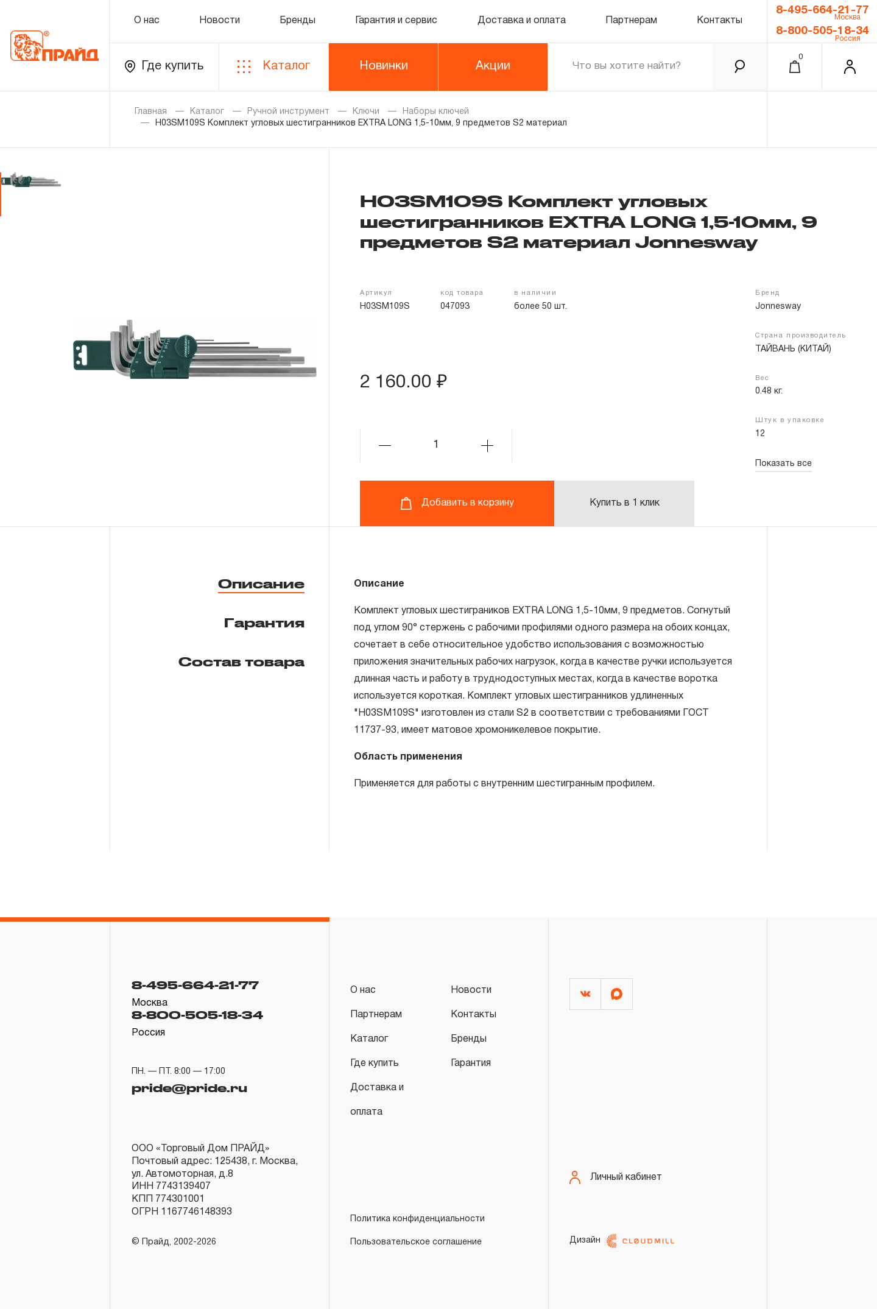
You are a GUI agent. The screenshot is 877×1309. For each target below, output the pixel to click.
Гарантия (264, 622)
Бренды (297, 20)
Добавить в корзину (457, 503)
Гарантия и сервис (396, 20)
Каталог (274, 66)
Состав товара (241, 661)
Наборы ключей (436, 112)
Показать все (783, 464)
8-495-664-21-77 (822, 10)
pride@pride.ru (189, 1088)
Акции (493, 66)
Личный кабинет (615, 1178)
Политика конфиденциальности (417, 1219)
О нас (147, 20)
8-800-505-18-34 (822, 31)
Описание (261, 583)
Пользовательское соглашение (416, 1242)
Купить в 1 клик (625, 503)
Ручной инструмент (288, 112)
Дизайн (621, 1241)
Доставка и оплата (521, 20)
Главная (151, 112)
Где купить (164, 66)
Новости (219, 20)
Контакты (719, 20)
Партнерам (631, 20)
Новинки (383, 66)
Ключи (366, 112)
